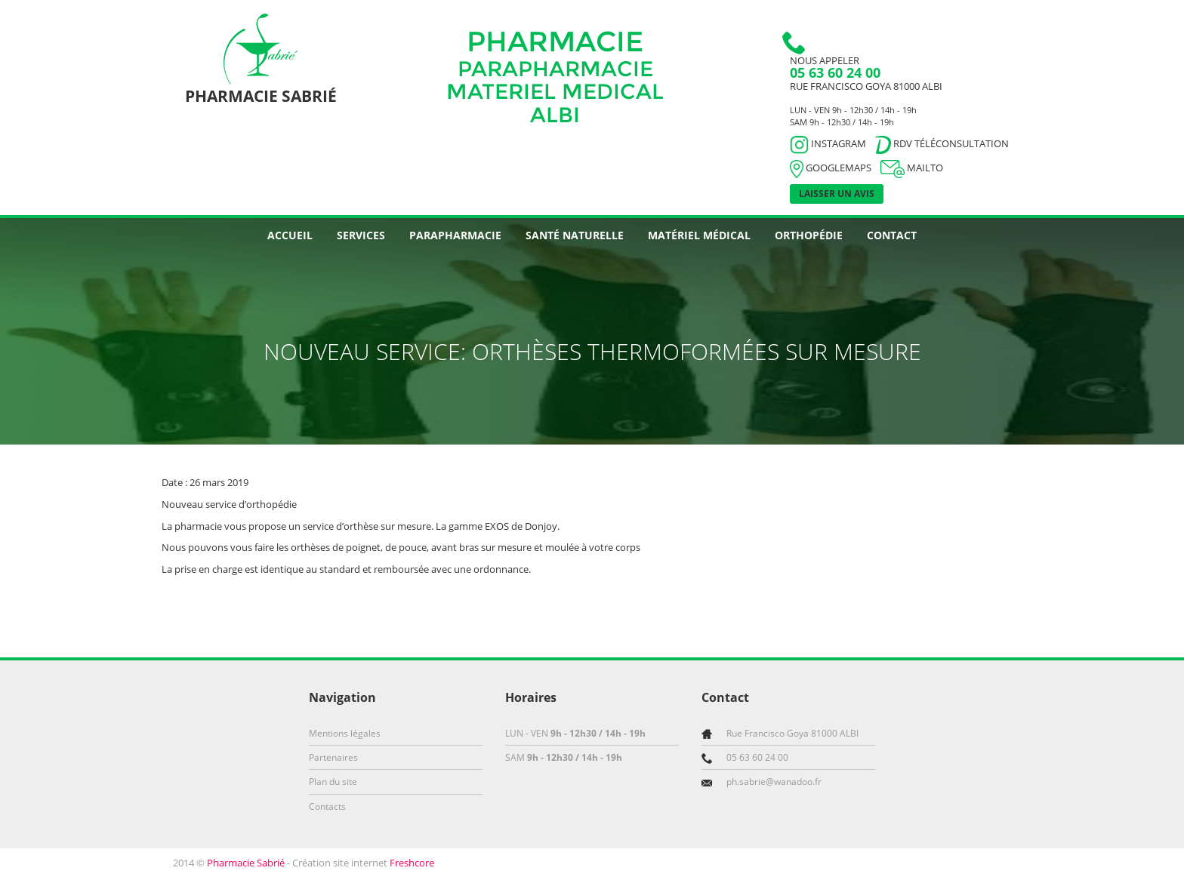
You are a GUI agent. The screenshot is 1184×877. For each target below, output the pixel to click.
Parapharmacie (455, 235)
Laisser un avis (836, 193)
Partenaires (333, 757)
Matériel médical (699, 235)
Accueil (290, 235)
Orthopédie (809, 235)
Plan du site (333, 781)
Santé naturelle (575, 235)
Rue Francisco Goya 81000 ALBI (866, 86)
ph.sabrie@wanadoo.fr (774, 781)
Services (361, 235)
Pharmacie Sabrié (246, 862)
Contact (892, 235)
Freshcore (412, 862)
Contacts (327, 806)
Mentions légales (345, 733)
